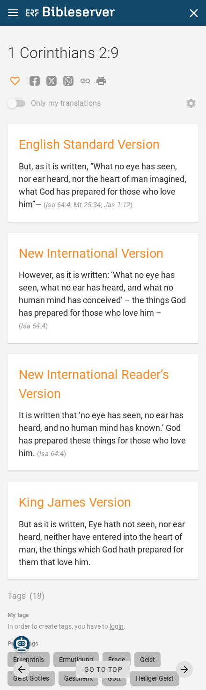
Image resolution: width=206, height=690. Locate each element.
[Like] (14, 80)
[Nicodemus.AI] (21, 644)
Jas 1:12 (117, 205)
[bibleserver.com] (70, 13)
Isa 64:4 (58, 205)
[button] (13, 12)
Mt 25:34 (87, 205)
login (117, 626)
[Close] (193, 13)
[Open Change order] (191, 103)
